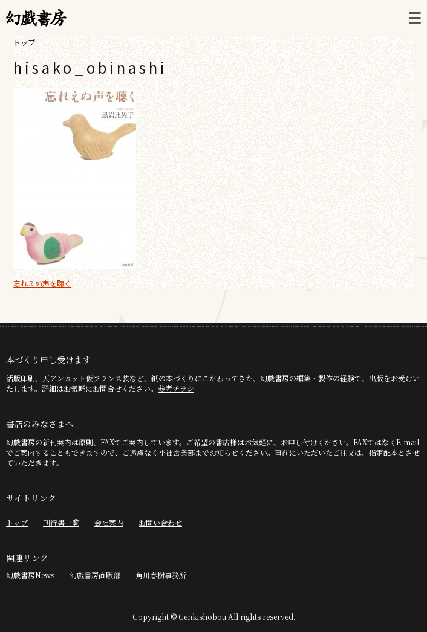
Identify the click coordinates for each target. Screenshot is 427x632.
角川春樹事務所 (160, 575)
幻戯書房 (36, 18)
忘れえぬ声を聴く (42, 283)
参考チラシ (176, 388)
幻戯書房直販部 (95, 575)
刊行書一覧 (61, 522)
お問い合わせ (160, 522)
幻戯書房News (30, 575)
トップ (24, 42)
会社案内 (108, 522)
